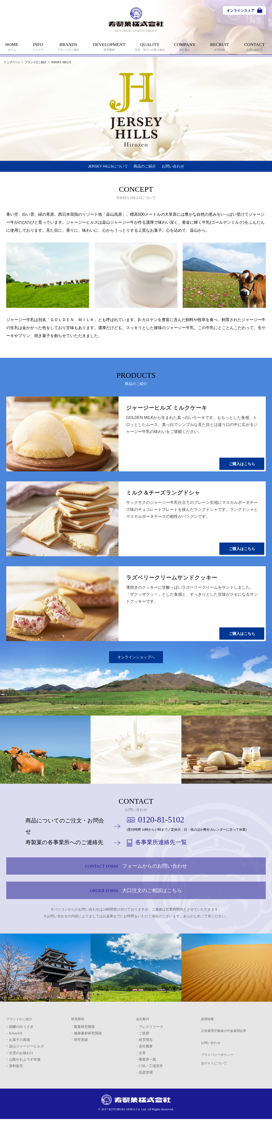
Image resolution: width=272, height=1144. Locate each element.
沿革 (142, 1080)
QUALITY (150, 47)
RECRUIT (219, 47)
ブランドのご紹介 (38, 62)
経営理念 (146, 1067)
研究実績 (81, 1067)
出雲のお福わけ (21, 1080)
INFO (38, 47)
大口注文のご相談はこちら (136, 912)
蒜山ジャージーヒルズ (26, 1073)
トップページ (13, 62)
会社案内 (143, 1047)
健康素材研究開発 (88, 1060)
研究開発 (78, 1047)
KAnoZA (15, 1060)
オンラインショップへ (136, 662)
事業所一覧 (147, 1086)
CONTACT (254, 47)
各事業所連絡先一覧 (168, 849)
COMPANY (184, 47)
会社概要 (146, 1073)
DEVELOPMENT (109, 47)
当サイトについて (215, 1096)
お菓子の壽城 (19, 1067)
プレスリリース (151, 1054)
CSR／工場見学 (151, 1093)
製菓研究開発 (84, 1054)
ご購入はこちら (243, 469)
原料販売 (16, 1093)
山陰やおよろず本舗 (24, 1086)
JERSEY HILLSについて (99, 168)
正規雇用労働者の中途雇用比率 (225, 1061)
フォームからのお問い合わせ (136, 878)
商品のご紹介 (147, 168)
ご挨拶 (144, 1060)
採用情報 (208, 1047)
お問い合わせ (183, 168)
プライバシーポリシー (218, 1089)
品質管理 (146, 1099)
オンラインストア (241, 10)
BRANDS (68, 47)
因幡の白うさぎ (21, 1054)
